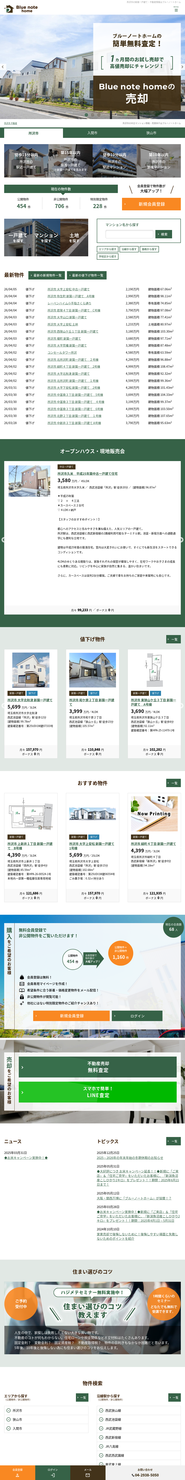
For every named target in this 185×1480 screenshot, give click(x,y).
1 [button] (86, 115)
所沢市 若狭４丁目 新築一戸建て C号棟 (74, 310)
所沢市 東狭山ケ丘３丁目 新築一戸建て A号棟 (153, 702)
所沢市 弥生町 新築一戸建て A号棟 (71, 296)
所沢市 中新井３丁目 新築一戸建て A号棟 (74, 423)
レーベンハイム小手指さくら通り (69, 303)
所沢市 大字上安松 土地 (63, 324)
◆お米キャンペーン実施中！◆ (26, 1157)
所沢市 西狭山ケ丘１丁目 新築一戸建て (73, 331)
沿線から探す (129, 249)
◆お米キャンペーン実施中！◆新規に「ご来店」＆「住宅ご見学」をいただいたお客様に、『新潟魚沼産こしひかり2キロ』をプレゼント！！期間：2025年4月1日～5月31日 (138, 1216)
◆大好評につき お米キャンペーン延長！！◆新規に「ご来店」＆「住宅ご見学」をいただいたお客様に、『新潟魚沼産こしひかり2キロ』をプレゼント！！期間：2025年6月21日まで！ (138, 1178)
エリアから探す (107, 249)
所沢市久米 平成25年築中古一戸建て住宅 (88, 473)
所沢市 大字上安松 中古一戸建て (69, 289)
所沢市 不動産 (10, 123)
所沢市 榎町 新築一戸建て (64, 338)
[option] (92, 67)
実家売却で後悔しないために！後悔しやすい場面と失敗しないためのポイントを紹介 (137, 1236)
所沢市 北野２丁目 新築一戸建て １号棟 (74, 416)
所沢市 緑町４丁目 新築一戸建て (153, 843)
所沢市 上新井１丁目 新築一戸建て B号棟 (30, 845)
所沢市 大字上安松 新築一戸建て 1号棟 (91, 845)
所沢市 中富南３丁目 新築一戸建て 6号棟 (75, 409)
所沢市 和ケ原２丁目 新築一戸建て (91, 702)
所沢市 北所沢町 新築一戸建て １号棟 (73, 381)
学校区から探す (107, 256)
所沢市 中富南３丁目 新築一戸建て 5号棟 (75, 395)
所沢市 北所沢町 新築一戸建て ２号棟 (73, 359)
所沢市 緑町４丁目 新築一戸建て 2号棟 (74, 366)
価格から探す (149, 249)
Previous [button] (3, 67)
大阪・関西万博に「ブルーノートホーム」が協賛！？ (134, 1198)
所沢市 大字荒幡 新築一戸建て (67, 345)
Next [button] (182, 67)
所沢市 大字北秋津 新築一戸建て (69, 373)
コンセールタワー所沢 (62, 352)
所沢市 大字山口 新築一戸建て (67, 317)
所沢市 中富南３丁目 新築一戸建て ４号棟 (76, 402)
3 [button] (99, 115)
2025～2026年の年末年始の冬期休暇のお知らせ (130, 1157)
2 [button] (93, 115)
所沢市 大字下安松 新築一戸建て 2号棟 (74, 387)
